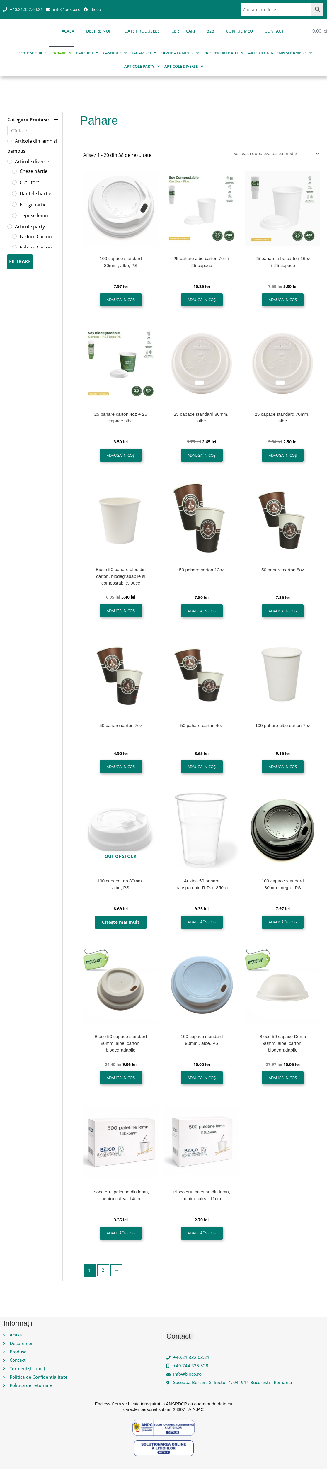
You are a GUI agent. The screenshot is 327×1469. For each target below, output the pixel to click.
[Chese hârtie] (14, 171)
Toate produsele (141, 31)
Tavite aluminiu (180, 53)
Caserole (115, 53)
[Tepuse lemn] (14, 215)
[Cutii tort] (14, 182)
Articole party (142, 66)
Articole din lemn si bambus (280, 53)
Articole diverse (183, 66)
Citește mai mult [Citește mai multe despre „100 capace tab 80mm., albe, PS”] (120, 930)
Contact (274, 31)
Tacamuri (143, 53)
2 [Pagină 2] (103, 1282)
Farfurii (87, 53)
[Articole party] (9, 226)
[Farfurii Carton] (14, 236)
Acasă (68, 31)
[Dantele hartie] (14, 193)
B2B (210, 31)
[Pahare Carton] (14, 247)
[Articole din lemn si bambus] (9, 141)
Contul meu (239, 31)
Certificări (183, 31)
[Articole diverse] (9, 161)
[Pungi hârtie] (14, 204)
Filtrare (20, 262)
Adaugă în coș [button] (121, 301)
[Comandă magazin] (271, 153)
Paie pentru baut (223, 53)
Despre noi (98, 31)
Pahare (61, 53)
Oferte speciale (31, 52)
